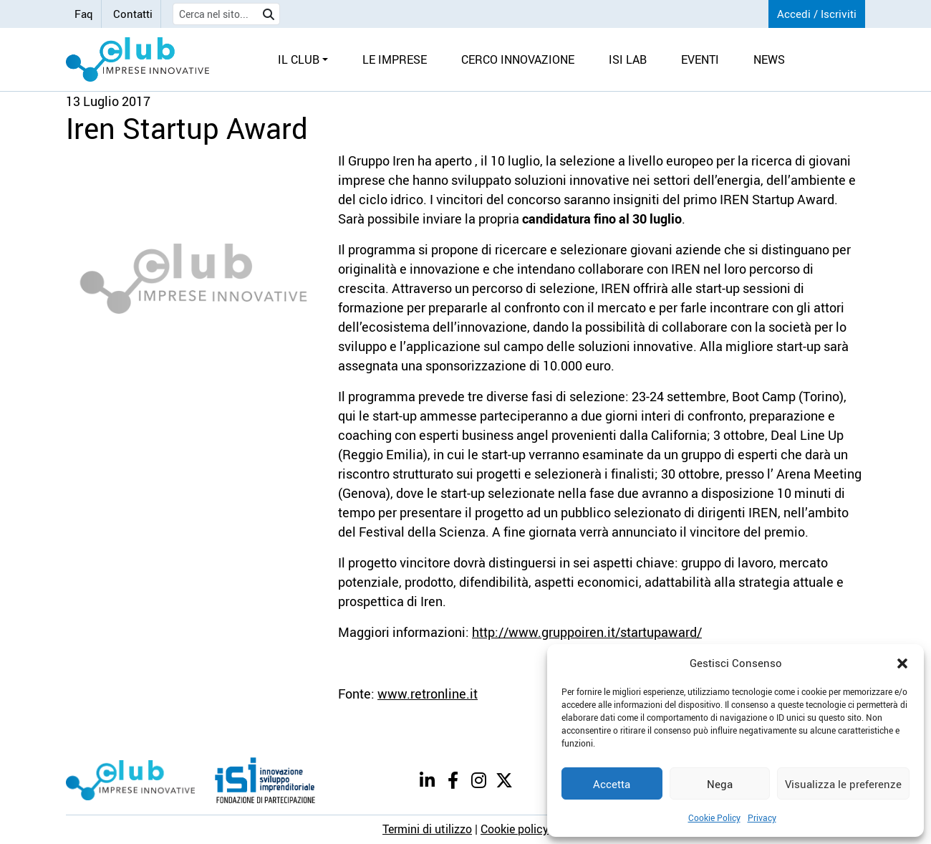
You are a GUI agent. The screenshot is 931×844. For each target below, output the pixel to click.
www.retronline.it (427, 693)
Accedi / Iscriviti (817, 13)
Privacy (762, 817)
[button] (902, 663)
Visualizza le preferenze (843, 784)
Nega (720, 784)
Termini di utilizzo (427, 829)
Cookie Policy (714, 817)
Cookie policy (515, 829)
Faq (83, 13)
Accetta (611, 784)
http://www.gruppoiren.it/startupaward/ (587, 632)
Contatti (133, 13)
